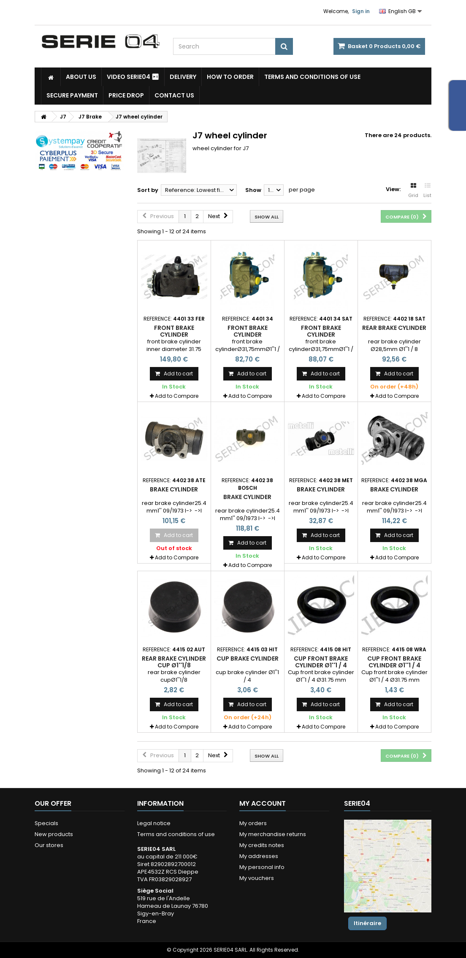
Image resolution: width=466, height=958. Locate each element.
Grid (413, 191)
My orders (253, 823)
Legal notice (154, 823)
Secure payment (72, 95)
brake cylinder (174, 489)
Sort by (147, 190)
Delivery (183, 77)
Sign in (361, 11)
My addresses (258, 856)
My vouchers (256, 878)
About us (81, 77)
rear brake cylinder (394, 328)
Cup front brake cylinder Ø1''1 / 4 (321, 661)
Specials (46, 823)
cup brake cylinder (248, 658)
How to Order (230, 77)
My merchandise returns (272, 834)
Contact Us (174, 95)
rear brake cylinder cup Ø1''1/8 (174, 661)
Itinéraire (367, 923)
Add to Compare (176, 395)
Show (253, 190)
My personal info (261, 867)
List (427, 191)
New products (54, 834)
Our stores (49, 845)
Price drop (126, 95)
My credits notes (261, 845)
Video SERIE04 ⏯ (133, 77)
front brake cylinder (174, 331)
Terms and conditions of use (312, 77)
